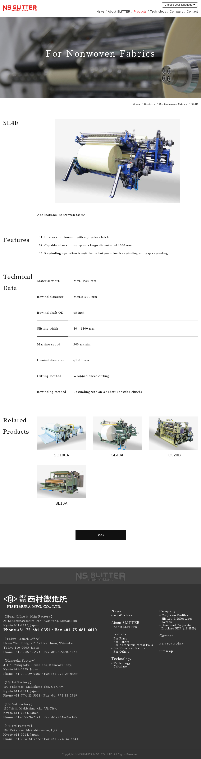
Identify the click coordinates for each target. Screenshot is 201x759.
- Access (165, 622)
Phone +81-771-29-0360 (22, 673)
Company (176, 11)
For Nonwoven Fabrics (173, 104)
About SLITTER (119, 11)
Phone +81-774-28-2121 (22, 717)
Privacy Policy (171, 643)
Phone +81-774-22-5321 (22, 695)
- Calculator (119, 666)
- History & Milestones (176, 619)
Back (100, 535)
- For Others (120, 652)
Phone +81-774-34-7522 (22, 738)
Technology (158, 11)
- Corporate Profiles (173, 615)
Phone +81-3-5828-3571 (22, 652)
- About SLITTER (124, 627)
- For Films (119, 638)
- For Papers (120, 642)
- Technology (121, 663)
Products (140, 11)
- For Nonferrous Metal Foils (132, 645)
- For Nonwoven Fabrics (128, 648)
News (100, 11)
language (178, 4)
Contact (192, 11)
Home (136, 104)
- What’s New (122, 615)
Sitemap (166, 651)
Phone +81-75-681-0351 (27, 630)
